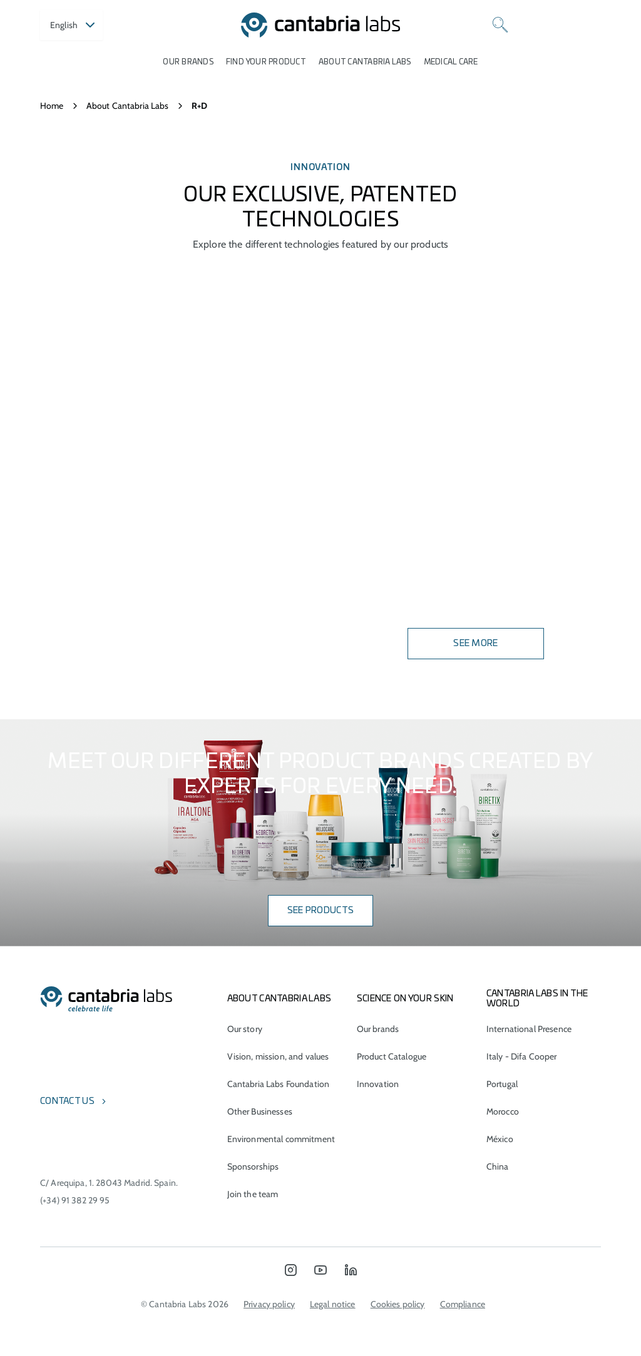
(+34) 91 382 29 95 (75, 1200)
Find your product (266, 62)
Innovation (378, 1084)
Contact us (67, 1101)
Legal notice (333, 1304)
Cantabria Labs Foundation (278, 1084)
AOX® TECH (70, 623)
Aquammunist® (85, 435)
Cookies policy (398, 1304)
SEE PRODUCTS (320, 910)
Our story (244, 1029)
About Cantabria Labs (365, 62)
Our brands (188, 62)
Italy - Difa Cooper (521, 1056)
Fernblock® (76, 404)
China (497, 1166)
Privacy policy (269, 1304)
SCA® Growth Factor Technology (134, 467)
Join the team (253, 1194)
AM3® (57, 529)
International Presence (529, 1029)
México (499, 1139)
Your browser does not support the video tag (320, 485)
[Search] (500, 25)
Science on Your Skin (405, 998)
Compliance (462, 1304)
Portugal (502, 1084)
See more (475, 643)
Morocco (502, 1111)
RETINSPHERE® (82, 560)
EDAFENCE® (72, 498)
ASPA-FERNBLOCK (89, 370)
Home (52, 105)
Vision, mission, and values (278, 1056)
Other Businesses (259, 1111)
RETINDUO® (72, 338)
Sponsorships (253, 1166)
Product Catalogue (391, 1056)
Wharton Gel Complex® (108, 592)
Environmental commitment (281, 1139)
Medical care (451, 62)
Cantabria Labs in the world (537, 998)
